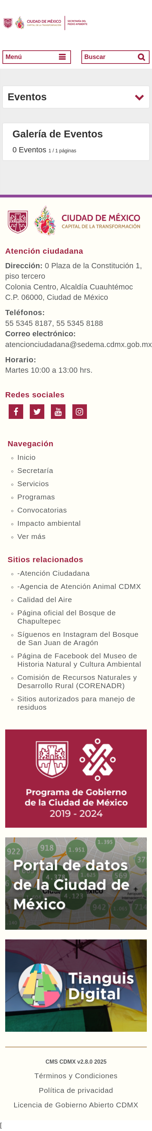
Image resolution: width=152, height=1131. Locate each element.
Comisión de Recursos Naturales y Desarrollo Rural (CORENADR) (77, 681)
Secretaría (35, 470)
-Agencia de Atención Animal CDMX (79, 586)
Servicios (33, 484)
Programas (36, 497)
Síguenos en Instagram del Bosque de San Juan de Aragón (77, 638)
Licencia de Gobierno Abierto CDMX (76, 1105)
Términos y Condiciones (76, 1076)
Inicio (26, 457)
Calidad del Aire (44, 600)
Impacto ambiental (49, 523)
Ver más (31, 536)
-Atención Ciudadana (53, 573)
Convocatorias (42, 510)
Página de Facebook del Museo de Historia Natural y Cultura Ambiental (79, 660)
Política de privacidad (76, 1090)
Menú (14, 56)
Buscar (95, 56)
